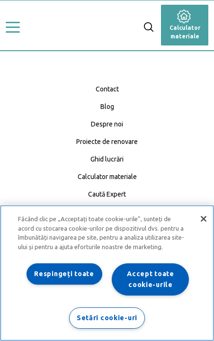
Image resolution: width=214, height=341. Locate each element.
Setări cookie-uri (107, 318)
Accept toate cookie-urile (150, 279)
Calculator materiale (184, 26)
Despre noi (107, 124)
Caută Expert (107, 194)
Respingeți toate (64, 274)
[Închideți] (203, 218)
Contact (107, 89)
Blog (107, 106)
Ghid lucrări (107, 159)
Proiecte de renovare (107, 141)
